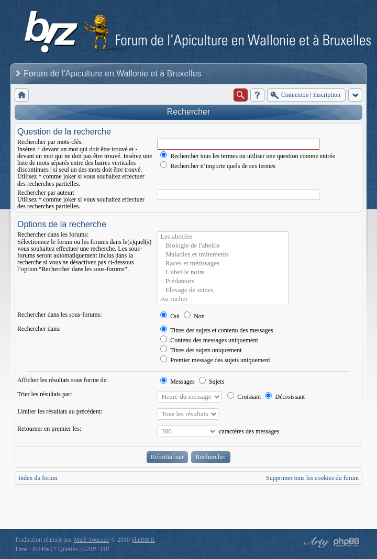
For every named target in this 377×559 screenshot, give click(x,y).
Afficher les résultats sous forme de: (62, 380)
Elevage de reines (223, 290)
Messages (177, 381)
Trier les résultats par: (44, 394)
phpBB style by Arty (315, 542)
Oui (170, 316)
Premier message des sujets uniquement (215, 360)
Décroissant (285, 396)
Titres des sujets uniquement (200, 350)
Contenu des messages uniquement (209, 340)
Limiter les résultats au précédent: (60, 411)
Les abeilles (223, 236)
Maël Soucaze (91, 539)
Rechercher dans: (39, 328)
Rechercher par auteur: (45, 192)
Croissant (244, 396)
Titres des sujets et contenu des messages (216, 330)
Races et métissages (223, 263)
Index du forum (38, 478)
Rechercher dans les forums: (52, 234)
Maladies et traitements (223, 254)
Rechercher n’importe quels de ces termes (217, 166)
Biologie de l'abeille (223, 245)
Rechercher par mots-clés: (50, 142)
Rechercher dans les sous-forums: (59, 314)
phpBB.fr (143, 539)
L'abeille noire (223, 272)
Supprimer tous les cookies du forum (312, 478)
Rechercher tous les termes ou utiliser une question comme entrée (247, 156)
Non (194, 316)
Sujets (211, 381)
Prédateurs (223, 281)
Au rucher (223, 299)
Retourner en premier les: (49, 428)
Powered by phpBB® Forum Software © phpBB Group (346, 542)
